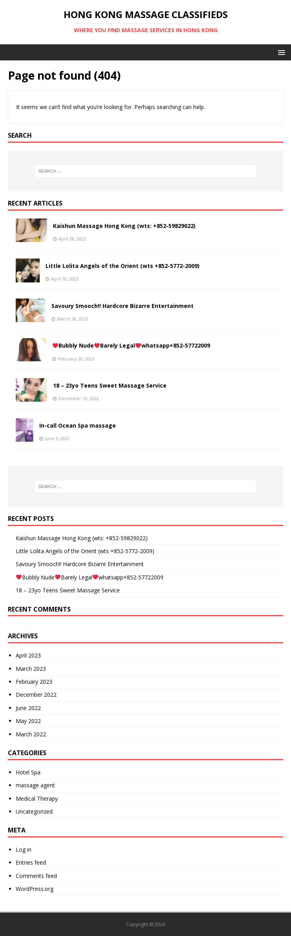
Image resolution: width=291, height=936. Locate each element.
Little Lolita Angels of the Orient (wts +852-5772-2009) (122, 266)
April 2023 (28, 655)
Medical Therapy (37, 798)
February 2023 (34, 681)
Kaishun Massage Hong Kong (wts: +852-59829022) (124, 225)
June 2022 (28, 708)
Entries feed (31, 862)
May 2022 (28, 721)
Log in (23, 849)
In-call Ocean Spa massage (77, 425)
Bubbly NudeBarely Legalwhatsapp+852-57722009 (131, 345)
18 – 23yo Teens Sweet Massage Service (110, 385)
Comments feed (36, 876)
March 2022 (31, 734)
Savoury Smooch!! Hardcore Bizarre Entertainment (122, 306)
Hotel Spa (28, 772)
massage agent (35, 785)
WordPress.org (34, 888)
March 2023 (31, 668)
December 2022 (36, 694)
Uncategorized (34, 811)
